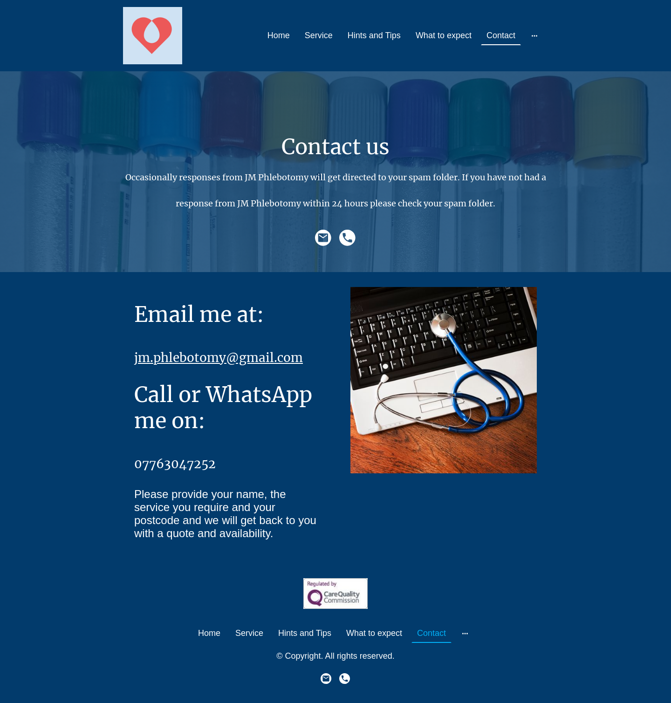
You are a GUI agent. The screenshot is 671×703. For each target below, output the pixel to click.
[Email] (323, 238)
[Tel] (347, 238)
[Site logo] (152, 35)
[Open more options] (534, 35)
